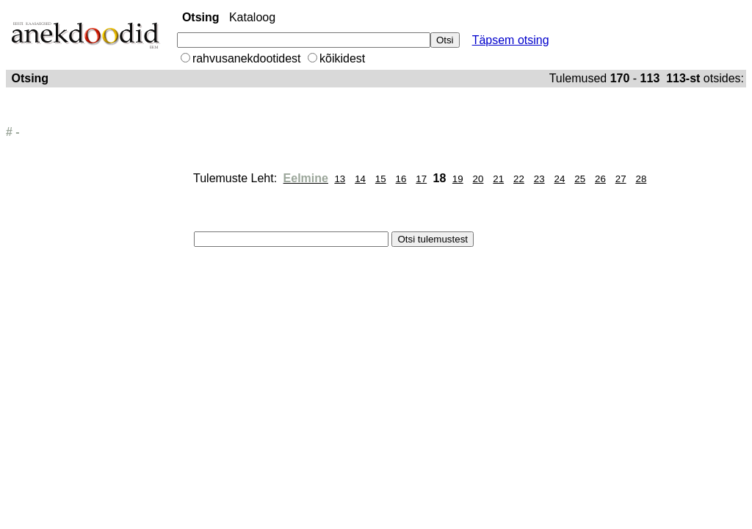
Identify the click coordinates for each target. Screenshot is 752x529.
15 (380, 178)
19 (457, 178)
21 (498, 178)
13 (339, 178)
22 (518, 178)
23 (539, 178)
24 (559, 178)
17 (421, 178)
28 (640, 178)
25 (579, 178)
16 (401, 178)
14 (360, 178)
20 (478, 178)
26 (600, 178)
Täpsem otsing (510, 40)
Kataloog (252, 17)
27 (620, 178)
